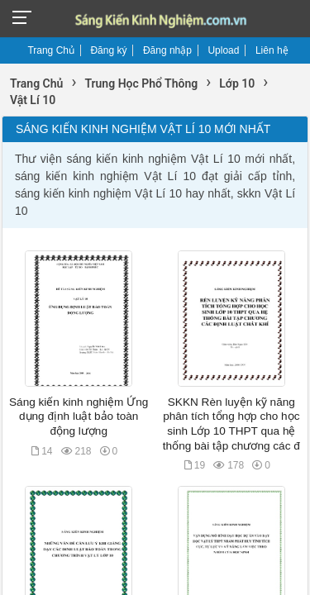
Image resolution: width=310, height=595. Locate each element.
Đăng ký (108, 50)
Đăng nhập (167, 50)
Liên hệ (272, 50)
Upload (223, 50)
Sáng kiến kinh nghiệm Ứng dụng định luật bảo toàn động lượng (78, 416)
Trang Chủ (50, 50)
